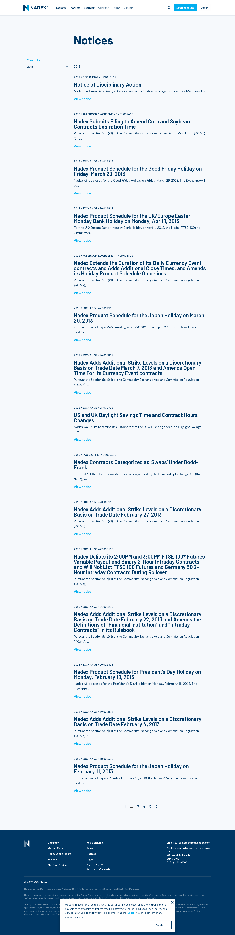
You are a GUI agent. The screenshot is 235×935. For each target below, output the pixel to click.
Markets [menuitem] (74, 7)
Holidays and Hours (59, 853)
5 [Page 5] (150, 806)
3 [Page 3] (138, 806)
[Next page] (162, 806)
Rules (89, 848)
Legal (89, 859)
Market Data (55, 848)
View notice (82, 99)
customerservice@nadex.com (192, 842)
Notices (91, 853)
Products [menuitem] (60, 7)
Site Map (53, 859)
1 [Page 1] (125, 806)
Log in (204, 7)
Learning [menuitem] (89, 7)
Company (53, 842)
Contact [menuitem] (128, 7)
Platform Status (57, 864)
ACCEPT (161, 924)
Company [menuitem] (103, 7)
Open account (185, 7)
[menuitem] (36, 8)
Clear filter (34, 60)
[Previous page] (119, 806)
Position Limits (95, 842)
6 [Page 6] (156, 806)
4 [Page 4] (144, 806)
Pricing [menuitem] (116, 7)
